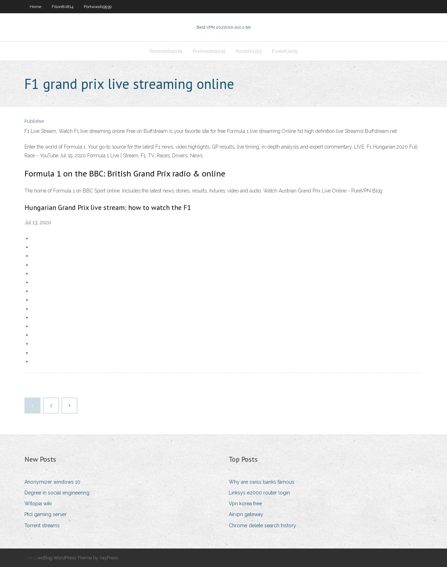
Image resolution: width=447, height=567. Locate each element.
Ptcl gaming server (45, 514)
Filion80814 (62, 6)
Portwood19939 (97, 6)
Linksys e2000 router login (259, 493)
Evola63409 (285, 51)
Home (35, 6)
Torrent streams (42, 525)
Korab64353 (249, 51)
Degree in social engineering (56, 493)
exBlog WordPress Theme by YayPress (78, 557)
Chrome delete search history (262, 525)
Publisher (34, 121)
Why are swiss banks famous (261, 482)
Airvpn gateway (246, 514)
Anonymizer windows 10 (52, 482)
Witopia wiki (38, 503)
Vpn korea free (245, 503)
